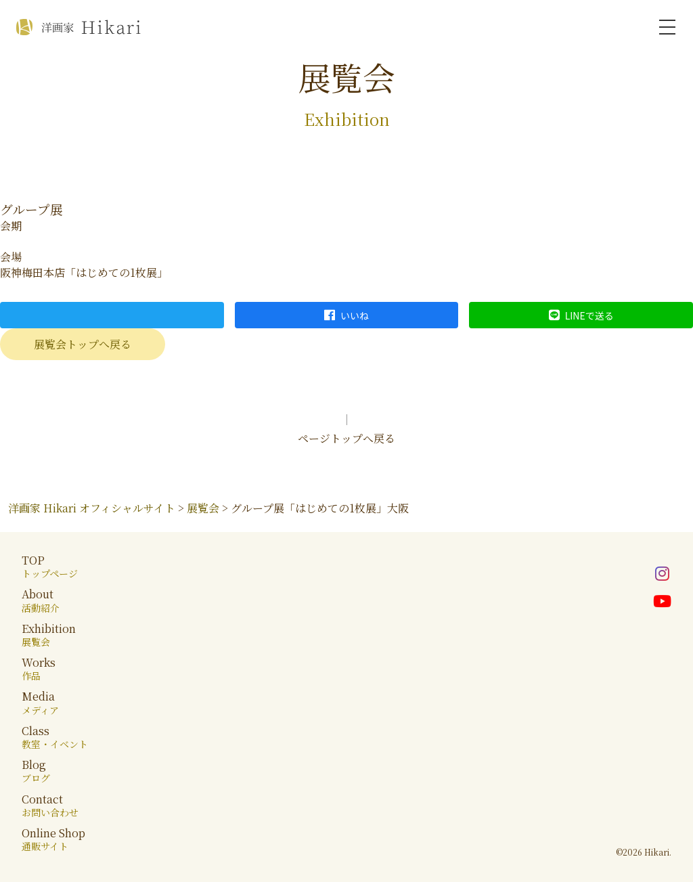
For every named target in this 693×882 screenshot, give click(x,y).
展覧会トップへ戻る (82, 344)
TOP (50, 566)
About (41, 600)
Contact (50, 805)
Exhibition (49, 634)
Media (40, 702)
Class (55, 737)
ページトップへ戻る (346, 438)
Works (38, 668)
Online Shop (53, 839)
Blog (36, 771)
